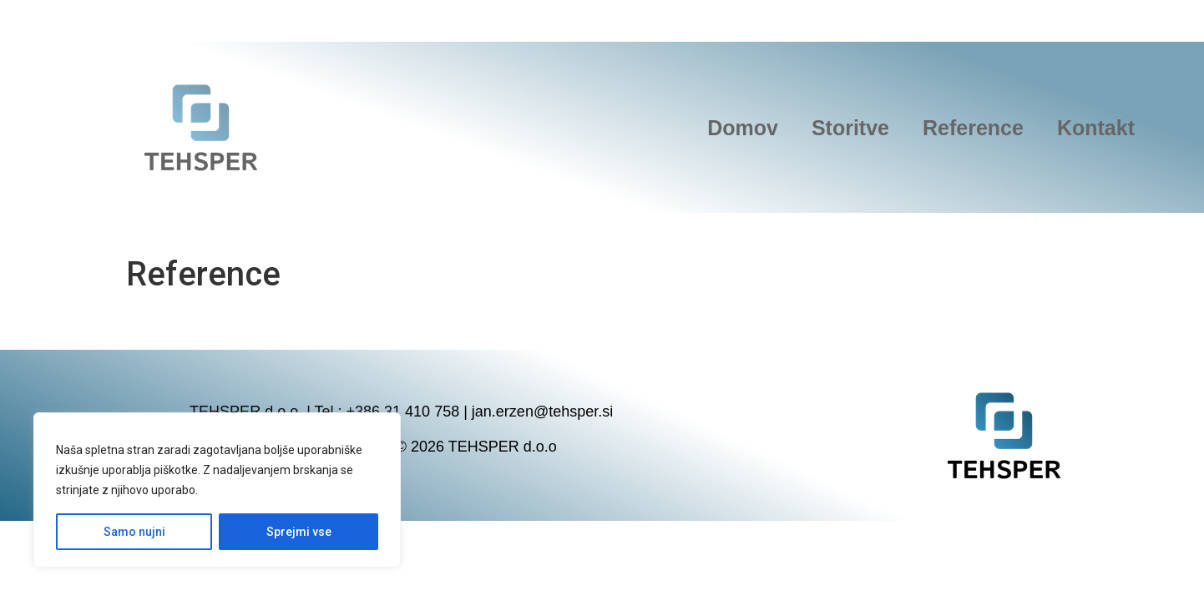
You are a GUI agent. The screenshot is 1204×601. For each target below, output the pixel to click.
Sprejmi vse (298, 531)
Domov (742, 127)
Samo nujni (134, 531)
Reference (973, 127)
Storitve (850, 127)
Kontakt (1096, 127)
